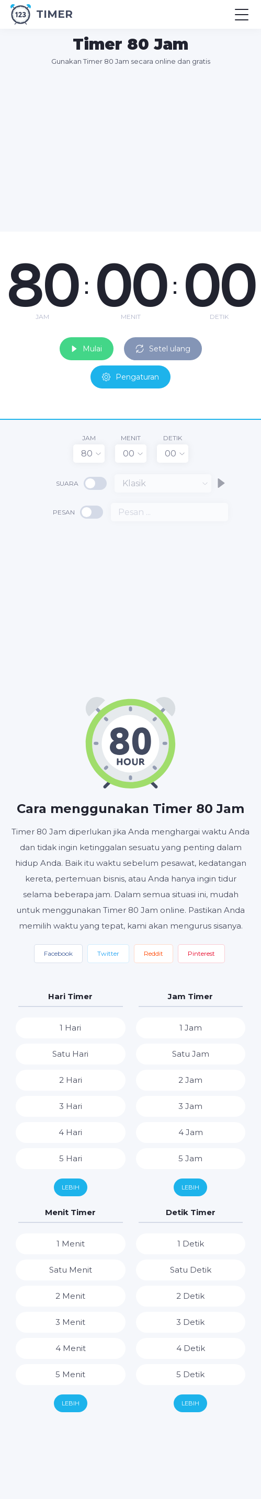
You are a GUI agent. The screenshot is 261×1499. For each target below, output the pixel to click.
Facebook (58, 953)
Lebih (71, 1187)
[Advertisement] (135, 148)
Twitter (108, 953)
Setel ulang (162, 348)
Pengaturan (130, 377)
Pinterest (201, 953)
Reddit (153, 953)
